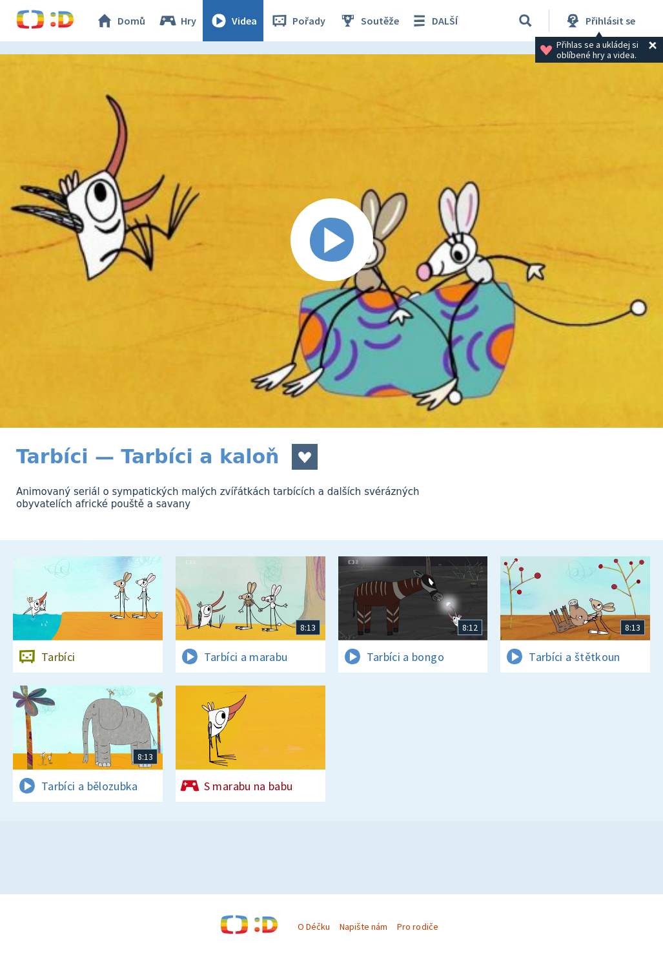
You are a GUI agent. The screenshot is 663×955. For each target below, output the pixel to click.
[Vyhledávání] (525, 20)
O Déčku (314, 926)
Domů (120, 20)
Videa (233, 20)
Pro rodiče (417, 926)
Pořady (297, 20)
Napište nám (363, 926)
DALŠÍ (433, 20)
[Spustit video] (331, 241)
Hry (177, 20)
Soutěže (368, 20)
